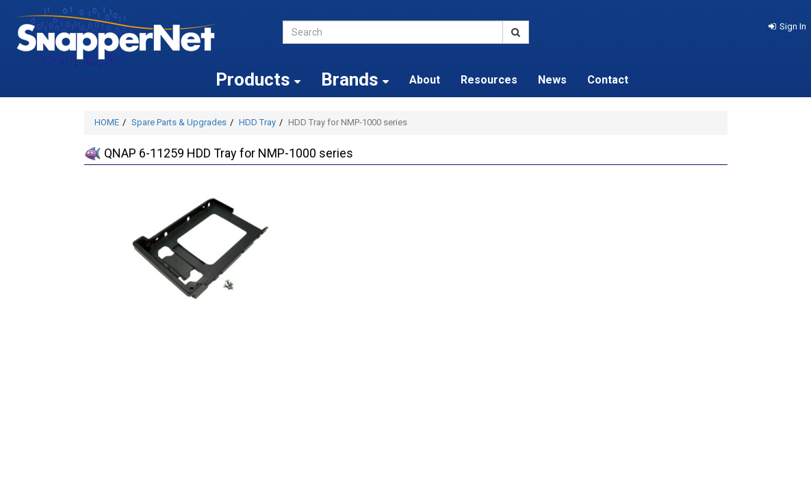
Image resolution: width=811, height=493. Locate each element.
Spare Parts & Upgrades (179, 122)
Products (258, 79)
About (424, 79)
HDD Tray (257, 122)
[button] (787, 26)
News (552, 79)
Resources (489, 79)
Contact (607, 79)
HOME (106, 122)
